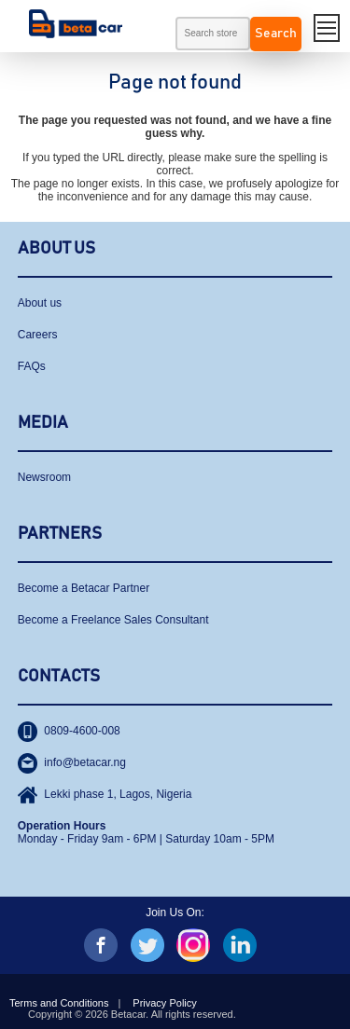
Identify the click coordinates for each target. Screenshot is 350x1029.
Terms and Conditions (58, 1002)
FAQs (32, 366)
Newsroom (44, 477)
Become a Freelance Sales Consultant (113, 619)
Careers (38, 334)
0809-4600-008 (69, 730)
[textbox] (212, 33)
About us (40, 302)
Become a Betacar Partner (83, 588)
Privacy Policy (164, 1002)
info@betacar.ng (72, 762)
